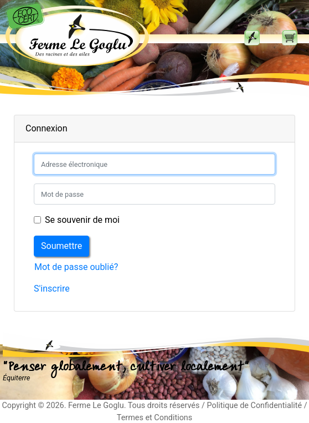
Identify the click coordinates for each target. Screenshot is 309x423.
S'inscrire (52, 288)
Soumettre (61, 246)
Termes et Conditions (154, 417)
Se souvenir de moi (82, 220)
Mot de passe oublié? (76, 267)
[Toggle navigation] (252, 37)
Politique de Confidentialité (254, 405)
